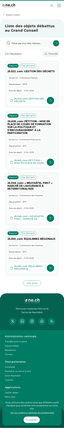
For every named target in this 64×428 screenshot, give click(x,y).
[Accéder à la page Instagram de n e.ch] (32, 321)
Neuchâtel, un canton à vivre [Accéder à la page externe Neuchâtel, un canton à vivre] (18, 371)
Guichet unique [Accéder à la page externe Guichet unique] (11, 392)
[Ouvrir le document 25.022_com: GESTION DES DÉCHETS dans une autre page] (32, 100)
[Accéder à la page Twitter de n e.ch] (12, 321)
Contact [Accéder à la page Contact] (9, 354)
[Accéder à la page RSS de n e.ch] (51, 321)
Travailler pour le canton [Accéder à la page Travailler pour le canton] (16, 341)
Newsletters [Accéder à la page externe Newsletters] (10, 350)
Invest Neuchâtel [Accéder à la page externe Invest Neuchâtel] (12, 375)
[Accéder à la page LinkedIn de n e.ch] (22, 321)
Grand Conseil (13, 14)
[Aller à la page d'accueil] (8, 6)
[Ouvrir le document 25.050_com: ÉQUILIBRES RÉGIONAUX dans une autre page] (32, 268)
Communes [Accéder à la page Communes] (10, 367)
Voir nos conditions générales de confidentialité (32, 412)
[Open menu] (59, 5)
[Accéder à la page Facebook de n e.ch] (41, 321)
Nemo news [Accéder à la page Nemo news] (10, 396)
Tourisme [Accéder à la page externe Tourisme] (9, 379)
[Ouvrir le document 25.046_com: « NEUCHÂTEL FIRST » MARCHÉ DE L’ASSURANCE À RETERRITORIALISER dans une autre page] (32, 218)
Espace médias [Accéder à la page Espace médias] (12, 345)
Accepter (31, 419)
